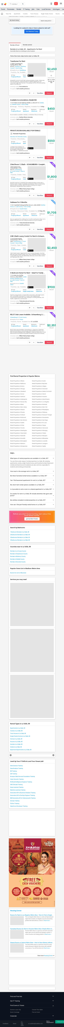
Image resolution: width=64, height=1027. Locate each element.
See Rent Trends (32, 492)
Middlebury (23, 70)
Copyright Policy (25, 1017)
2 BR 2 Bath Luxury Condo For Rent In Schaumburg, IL (28, 236)
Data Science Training (16, 738)
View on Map (18, 68)
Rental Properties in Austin (39, 354)
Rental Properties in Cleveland (18, 364)
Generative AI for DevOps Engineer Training (22, 768)
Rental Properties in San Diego (40, 393)
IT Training (26, 9)
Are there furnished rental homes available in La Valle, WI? (32, 449)
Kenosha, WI (13, 136)
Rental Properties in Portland (17, 388)
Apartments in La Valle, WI (17, 701)
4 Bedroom (34, 111)
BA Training (13, 744)
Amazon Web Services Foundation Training (22, 749)
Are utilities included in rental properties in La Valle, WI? (32, 473)
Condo (25, 179)
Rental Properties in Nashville (17, 408)
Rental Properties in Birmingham (18, 414)
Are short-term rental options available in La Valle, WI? (32, 458)
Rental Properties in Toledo (39, 406)
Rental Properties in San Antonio (18, 393)
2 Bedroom (34, 326)
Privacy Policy (40, 1016)
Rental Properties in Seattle (17, 395)
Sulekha (5, 4)
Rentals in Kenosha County (17, 534)
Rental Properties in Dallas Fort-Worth (42, 364)
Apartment (26, 111)
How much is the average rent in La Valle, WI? (32, 444)
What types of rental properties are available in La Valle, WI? (32, 431)
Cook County (15, 171)
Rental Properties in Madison (17, 416)
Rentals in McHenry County (18, 529)
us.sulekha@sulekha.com (18, 999)
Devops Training (14, 773)
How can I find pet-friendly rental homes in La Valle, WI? (32, 477)
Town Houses (34, 14)
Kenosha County (22, 136)
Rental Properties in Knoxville (17, 411)
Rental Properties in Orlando (17, 382)
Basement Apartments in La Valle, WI (20, 722)
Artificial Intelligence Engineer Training (21, 755)
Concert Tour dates (37, 982)
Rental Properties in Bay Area (39, 356)
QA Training (13, 746)
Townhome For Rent (17, 61)
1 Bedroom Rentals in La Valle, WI (19, 505)
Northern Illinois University (26, 117)
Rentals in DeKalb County (17, 532)
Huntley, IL (17, 66)
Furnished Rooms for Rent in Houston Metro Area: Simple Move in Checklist (32, 902)
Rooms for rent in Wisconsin (18, 545)
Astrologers (56, 9)
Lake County (19, 206)
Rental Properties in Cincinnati (39, 361)
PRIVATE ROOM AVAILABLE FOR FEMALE (25, 131)
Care (38, 9)
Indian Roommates (13, 16)
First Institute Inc (23, 86)
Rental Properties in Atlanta (17, 354)
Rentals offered (14, 45)
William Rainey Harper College (26, 189)
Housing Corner (15, 884)
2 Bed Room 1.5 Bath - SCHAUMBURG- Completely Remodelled (28, 164)
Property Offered (16, 76)
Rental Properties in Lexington (40, 416)
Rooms (58, 14)
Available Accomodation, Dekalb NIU (23, 100)
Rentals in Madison (30, 16)
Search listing (14, 20)
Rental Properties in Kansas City (18, 374)
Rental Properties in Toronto (17, 401)
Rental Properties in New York (39, 380)
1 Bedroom (34, 215)
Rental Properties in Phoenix (17, 385)
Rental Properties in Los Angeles (40, 374)
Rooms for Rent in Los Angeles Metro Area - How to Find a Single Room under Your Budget (32, 888)
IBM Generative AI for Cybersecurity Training (22, 771)
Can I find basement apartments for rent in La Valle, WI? (32, 453)
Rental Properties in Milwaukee (40, 411)
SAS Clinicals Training (16, 757)
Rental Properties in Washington (18, 403)
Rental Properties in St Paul (17, 398)
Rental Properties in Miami (17, 377)
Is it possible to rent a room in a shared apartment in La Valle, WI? (32, 462)
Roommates (10, 9)
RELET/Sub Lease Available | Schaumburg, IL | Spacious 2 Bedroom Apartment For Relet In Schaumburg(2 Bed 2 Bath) (28, 314)
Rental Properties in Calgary (39, 359)
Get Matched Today (32, 31)
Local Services (46, 9)
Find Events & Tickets (32, 979)
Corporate (32, 989)
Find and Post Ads (32, 970)
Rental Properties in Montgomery (18, 419)
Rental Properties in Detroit (39, 367)
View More (40, 93)
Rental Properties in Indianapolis (18, 372)
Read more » (47, 893)
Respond (49, 93)
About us (11, 1016)
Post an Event (36, 985)
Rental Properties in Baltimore (18, 356)
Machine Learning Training (17, 763)
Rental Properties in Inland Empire (40, 372)
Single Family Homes (47, 14)
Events (3, 9)
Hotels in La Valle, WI (16, 720)
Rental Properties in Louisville (39, 414)
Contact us (18, 1016)
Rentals (19, 9)
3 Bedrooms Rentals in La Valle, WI (20, 510)
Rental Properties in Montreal (39, 377)
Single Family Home (28, 291)
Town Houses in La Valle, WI (18, 706)
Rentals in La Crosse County (18, 524)
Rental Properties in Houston (39, 369)
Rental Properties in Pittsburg (39, 385)
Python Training (14, 776)
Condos (25, 14)
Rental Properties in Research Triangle (42, 388)
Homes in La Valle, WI (16, 712)
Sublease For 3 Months (18, 202)
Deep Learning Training (16, 760)
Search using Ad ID (46, 20)
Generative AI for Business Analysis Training (22, 765)
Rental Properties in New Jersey (18, 380)
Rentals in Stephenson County (18, 526)
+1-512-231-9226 (27, 995)
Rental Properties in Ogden (39, 419)
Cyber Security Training (16, 752)
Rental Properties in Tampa (39, 398)
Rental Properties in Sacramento (40, 390)
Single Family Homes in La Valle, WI (20, 709)
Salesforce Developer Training (18, 779)
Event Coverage (14, 985)
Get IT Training (32, 974)
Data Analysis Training (16, 741)
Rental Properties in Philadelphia (40, 382)
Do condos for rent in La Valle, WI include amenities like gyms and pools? (32, 467)
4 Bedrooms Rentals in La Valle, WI (20, 513)
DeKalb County (16, 104)
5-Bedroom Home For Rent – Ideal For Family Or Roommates (28, 273)
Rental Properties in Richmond (18, 390)
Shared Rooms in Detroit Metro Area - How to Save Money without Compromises (32, 915)
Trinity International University (26, 222)
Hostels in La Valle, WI (16, 717)
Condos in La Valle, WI (16, 703)
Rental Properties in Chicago (17, 361)
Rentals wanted (27, 45)
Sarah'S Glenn (23, 209)
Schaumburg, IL (18, 241)
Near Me (8, 14)
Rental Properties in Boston (17, 359)
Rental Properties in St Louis (39, 395)
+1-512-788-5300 (16, 995)
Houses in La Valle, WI (16, 714)
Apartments (17, 14)
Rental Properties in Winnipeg (39, 403)
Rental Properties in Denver (17, 367)
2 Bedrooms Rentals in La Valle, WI (20, 507)
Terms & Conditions (29, 1016)
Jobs (33, 9)
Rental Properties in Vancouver (40, 401)
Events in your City (15, 982)
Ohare (21, 319)
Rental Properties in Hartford (17, 369)
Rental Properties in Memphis (39, 408)
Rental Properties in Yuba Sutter (18, 406)
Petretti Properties (18, 133)
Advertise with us (14, 1017)
